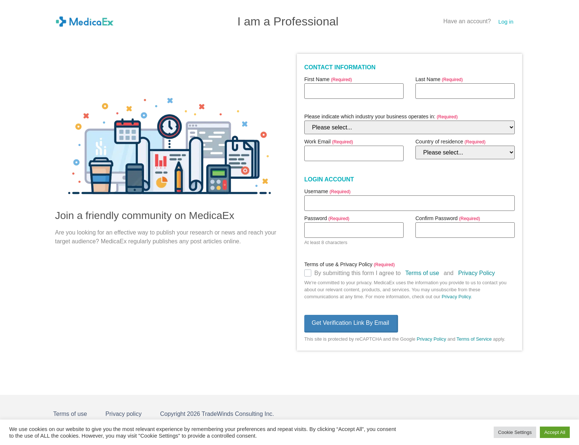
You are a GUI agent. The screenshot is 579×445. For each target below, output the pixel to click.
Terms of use (422, 273)
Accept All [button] (554, 432)
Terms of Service (473, 339)
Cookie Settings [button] (515, 432)
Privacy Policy (476, 273)
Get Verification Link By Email (350, 323)
